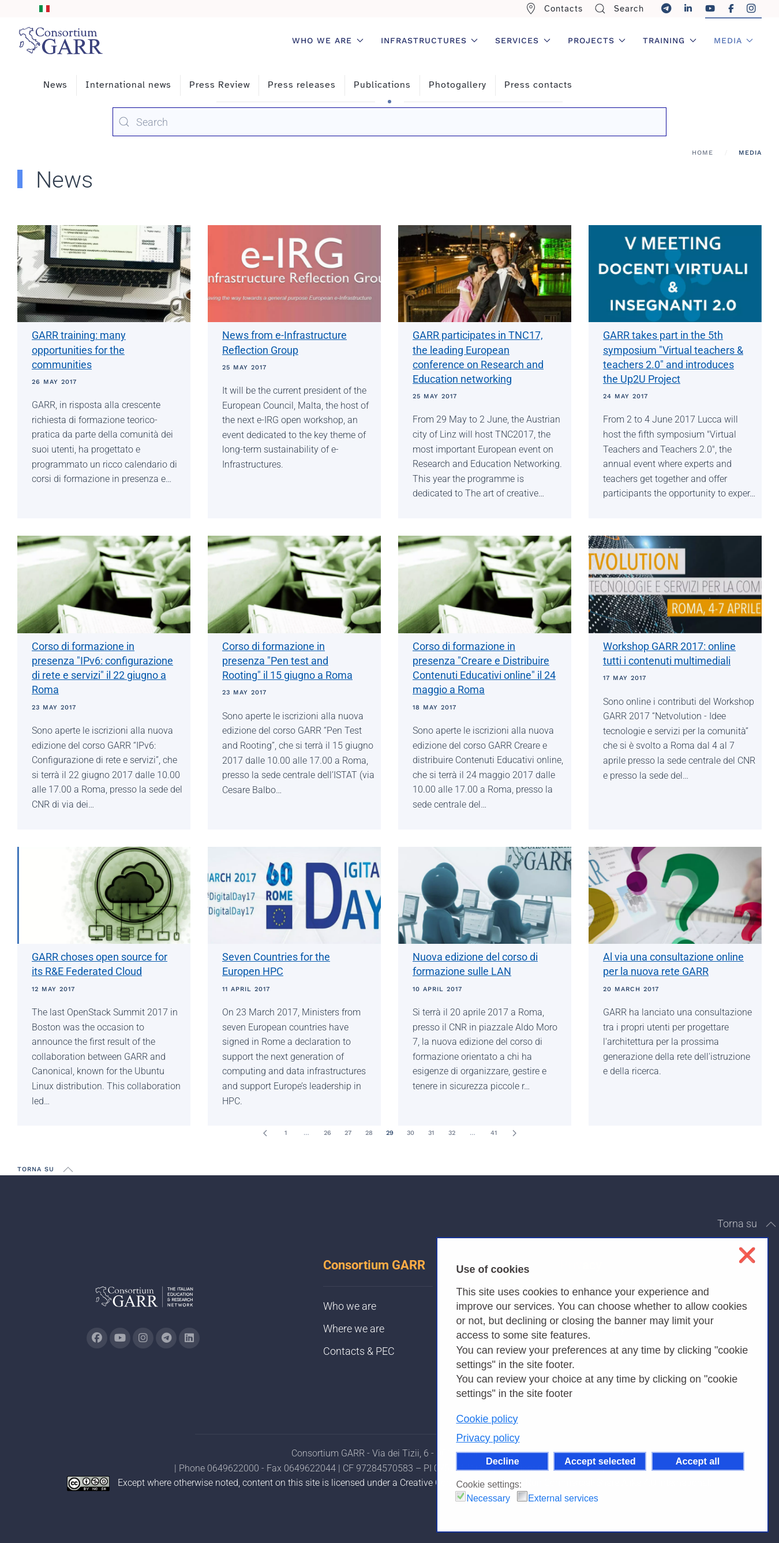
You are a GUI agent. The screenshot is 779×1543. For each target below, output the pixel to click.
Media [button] (734, 40)
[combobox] (389, 121)
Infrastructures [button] (429, 40)
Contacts (554, 8)
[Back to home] (60, 40)
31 (431, 1133)
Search (619, 8)
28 (369, 1133)
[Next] (514, 1133)
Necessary (488, 1498)
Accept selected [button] (599, 1461)
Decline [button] (502, 1461)
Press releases (302, 85)
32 (451, 1133)
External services (563, 1498)
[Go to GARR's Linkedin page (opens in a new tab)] (189, 1338)
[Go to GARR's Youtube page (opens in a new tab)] (120, 1338)
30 (410, 1133)
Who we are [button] (328, 40)
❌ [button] (747, 1255)
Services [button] (522, 40)
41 (493, 1133)
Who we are (349, 1306)
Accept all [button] (698, 1461)
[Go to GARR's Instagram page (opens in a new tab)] (97, 1338)
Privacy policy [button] (487, 1438)
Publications (382, 85)
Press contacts (538, 85)
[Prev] (264, 1133)
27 (347, 1133)
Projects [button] (597, 40)
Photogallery (457, 85)
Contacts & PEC (359, 1351)
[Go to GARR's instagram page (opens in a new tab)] (143, 1338)
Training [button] (669, 40)
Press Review (219, 85)
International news (128, 85)
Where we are (353, 1328)
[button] (68, 1169)
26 (327, 1133)
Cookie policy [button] (487, 1419)
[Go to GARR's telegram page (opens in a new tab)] (166, 1338)
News (55, 85)
